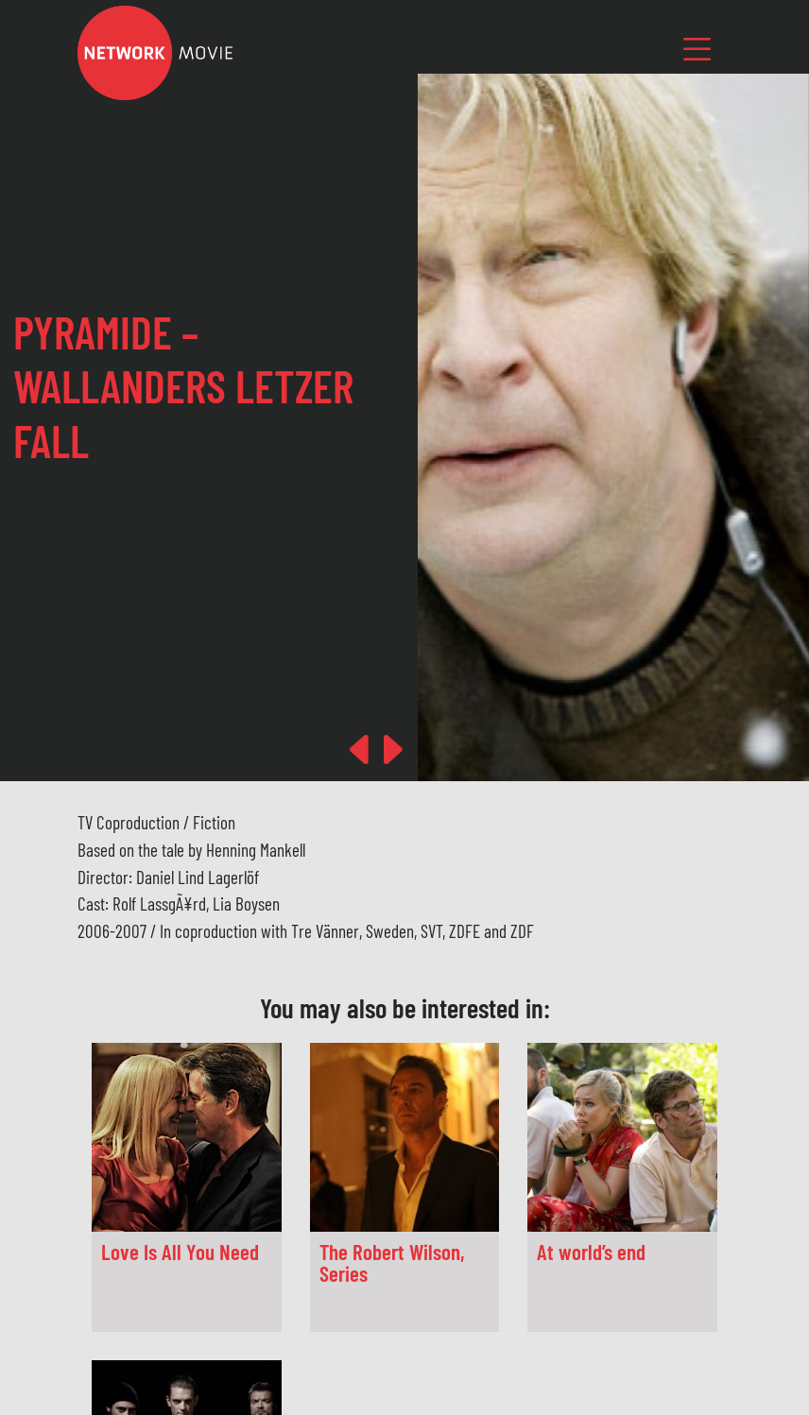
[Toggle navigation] (697, 49)
